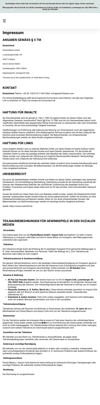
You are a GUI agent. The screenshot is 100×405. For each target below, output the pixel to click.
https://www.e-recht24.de (20, 206)
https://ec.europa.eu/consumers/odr (38, 100)
